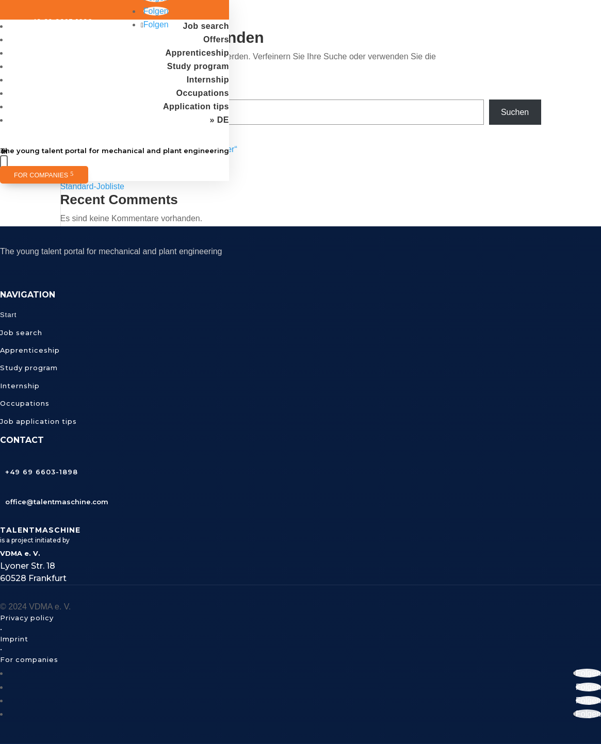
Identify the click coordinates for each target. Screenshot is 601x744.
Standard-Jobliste (92, 186)
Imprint (14, 639)
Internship (208, 79)
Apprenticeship (197, 52)
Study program (198, 66)
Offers (216, 39)
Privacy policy (27, 618)
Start (8, 315)
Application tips (196, 106)
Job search (206, 26)
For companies (41, 175)
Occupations (202, 93)
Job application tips (38, 421)
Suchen (515, 112)
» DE (219, 119)
